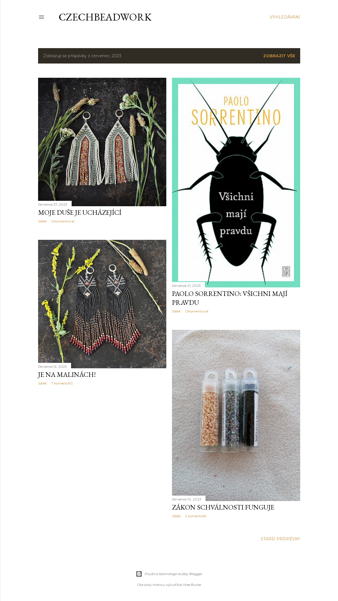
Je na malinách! (67, 374)
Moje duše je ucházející (79, 212)
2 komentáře (195, 516)
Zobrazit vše (279, 55)
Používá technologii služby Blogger (169, 574)
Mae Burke (192, 584)
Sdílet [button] (42, 221)
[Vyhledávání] (285, 17)
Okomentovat (63, 221)
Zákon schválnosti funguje (223, 507)
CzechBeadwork (105, 17)
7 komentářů (62, 383)
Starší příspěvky (280, 538)
